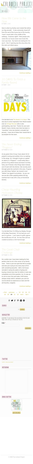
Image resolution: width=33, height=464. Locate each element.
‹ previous (11, 292)
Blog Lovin (24, 300)
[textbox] (10, 309)
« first (5, 292)
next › (22, 294)
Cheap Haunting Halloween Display (12, 191)
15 (23, 292)
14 (19, 292)
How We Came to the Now (14, 19)
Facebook (9, 300)
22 (18, 294)
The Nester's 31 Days (19, 119)
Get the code (16, 412)
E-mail (3, 323)
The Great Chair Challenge (11, 251)
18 (5, 294)
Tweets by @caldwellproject (7, 362)
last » (27, 294)
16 (26, 292)
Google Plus (15, 300)
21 (14, 294)
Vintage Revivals (12, 124)
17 (29, 292)
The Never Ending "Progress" (12, 145)
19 (8, 294)
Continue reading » (25, 73)
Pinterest (18, 300)
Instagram (21, 300)
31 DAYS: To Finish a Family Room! (13, 80)
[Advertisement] (13, 343)
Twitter (12, 300)
